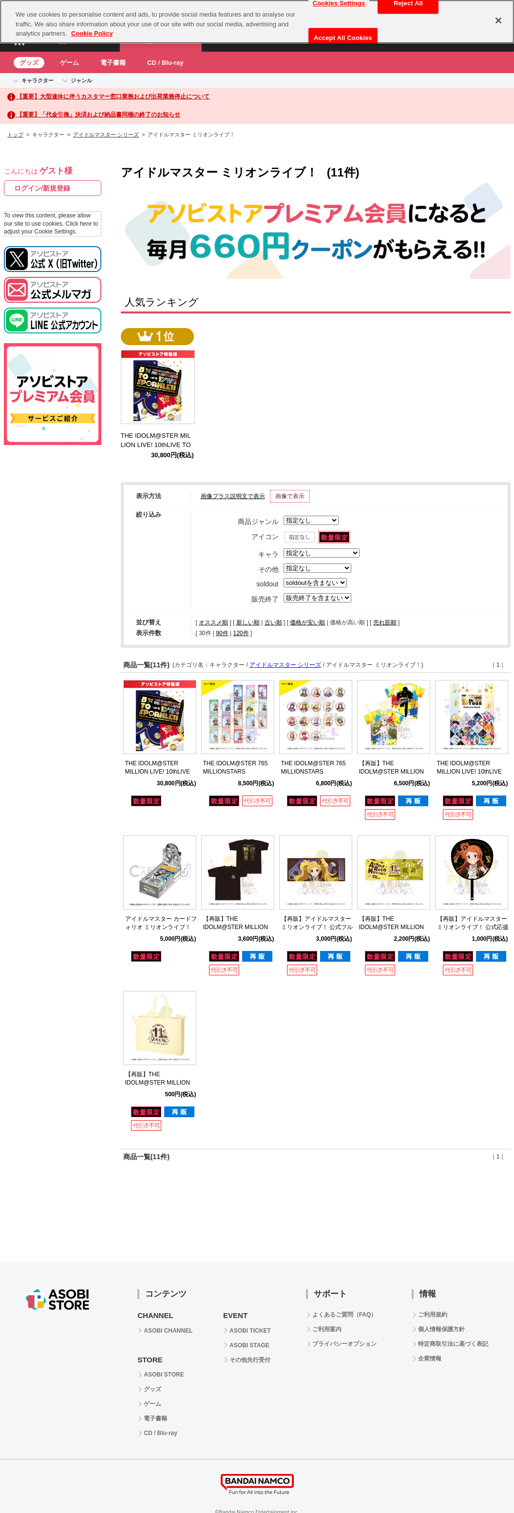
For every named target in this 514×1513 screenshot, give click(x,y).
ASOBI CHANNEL (168, 1330)
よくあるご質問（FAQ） (344, 1314)
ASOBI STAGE (249, 1345)
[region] (257, 21)
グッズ (28, 62)
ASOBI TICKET (250, 1330)
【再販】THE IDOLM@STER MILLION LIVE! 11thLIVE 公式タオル (394, 927)
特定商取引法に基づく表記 (453, 1343)
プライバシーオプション (344, 1343)
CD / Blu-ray (165, 62)
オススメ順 (213, 622)
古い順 (273, 622)
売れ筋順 (385, 622)
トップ (15, 134)
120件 (240, 633)
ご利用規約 (432, 1314)
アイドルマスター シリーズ (106, 134)
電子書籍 (113, 62)
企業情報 (429, 1358)
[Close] (498, 20)
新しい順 (248, 622)
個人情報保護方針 (441, 1329)
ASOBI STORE (164, 1374)
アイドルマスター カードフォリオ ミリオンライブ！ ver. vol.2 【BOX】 (161, 927)
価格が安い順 (307, 622)
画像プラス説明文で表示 (233, 496)
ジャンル (81, 80)
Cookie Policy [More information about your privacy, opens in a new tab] (92, 33)
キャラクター (37, 80)
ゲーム (69, 62)
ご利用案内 (327, 1329)
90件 (222, 633)
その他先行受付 (249, 1360)
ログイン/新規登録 (42, 188)
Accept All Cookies (343, 37)
